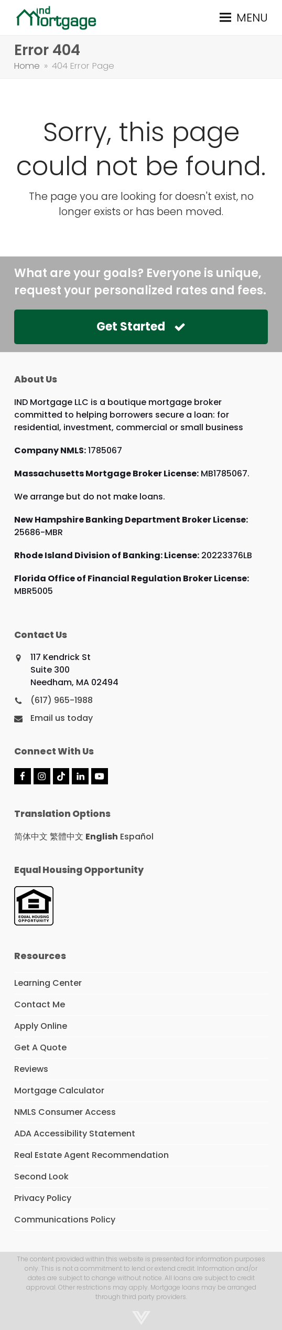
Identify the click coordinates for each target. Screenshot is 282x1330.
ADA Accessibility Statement (74, 1133)
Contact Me (39, 1004)
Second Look (41, 1177)
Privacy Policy (42, 1198)
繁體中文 (66, 837)
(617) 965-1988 (61, 700)
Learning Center (48, 983)
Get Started (141, 326)
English (101, 837)
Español (137, 837)
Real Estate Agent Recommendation (91, 1155)
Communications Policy (64, 1220)
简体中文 (31, 837)
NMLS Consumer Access (65, 1112)
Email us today (61, 718)
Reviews (31, 1069)
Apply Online (40, 1026)
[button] (244, 17)
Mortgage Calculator (59, 1090)
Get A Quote (40, 1047)
